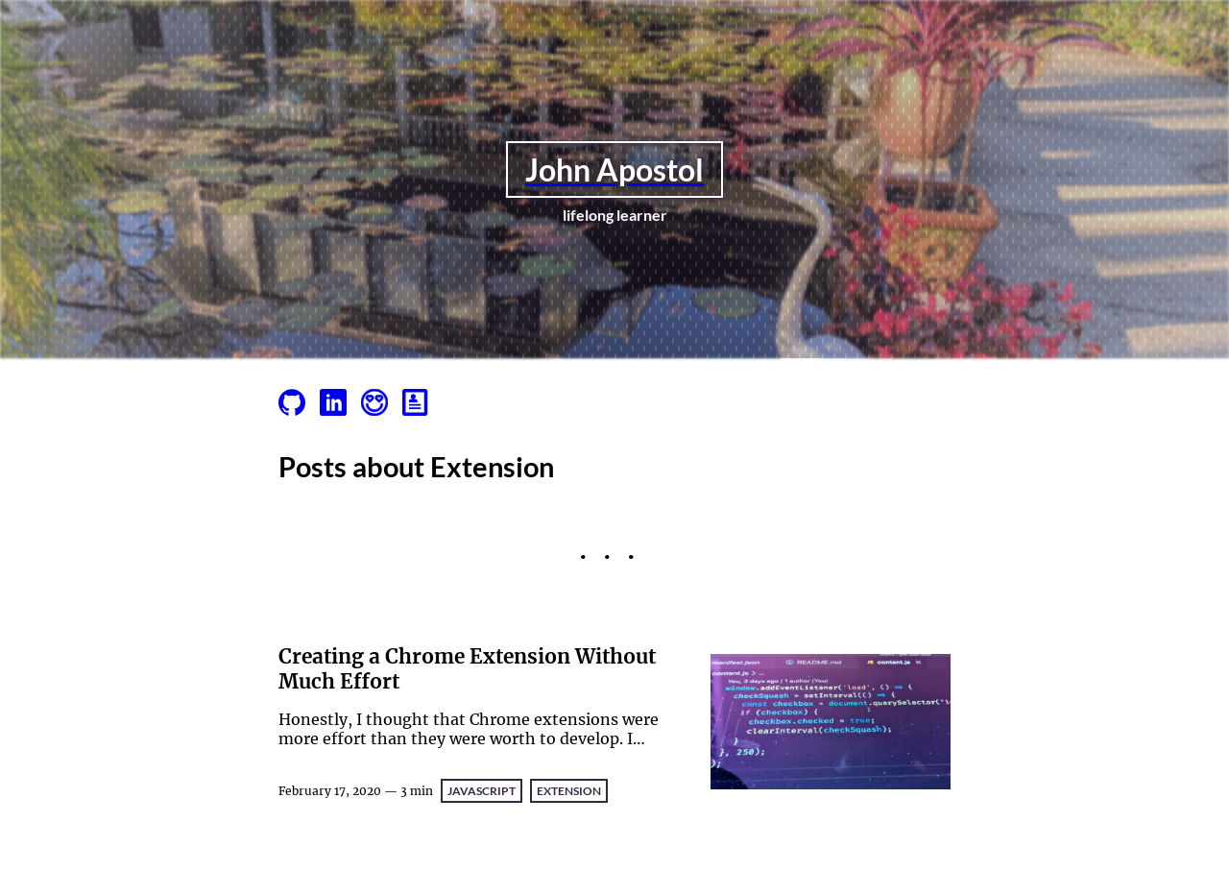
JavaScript (481, 791)
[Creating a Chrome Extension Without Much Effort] (831, 723)
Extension (569, 791)
